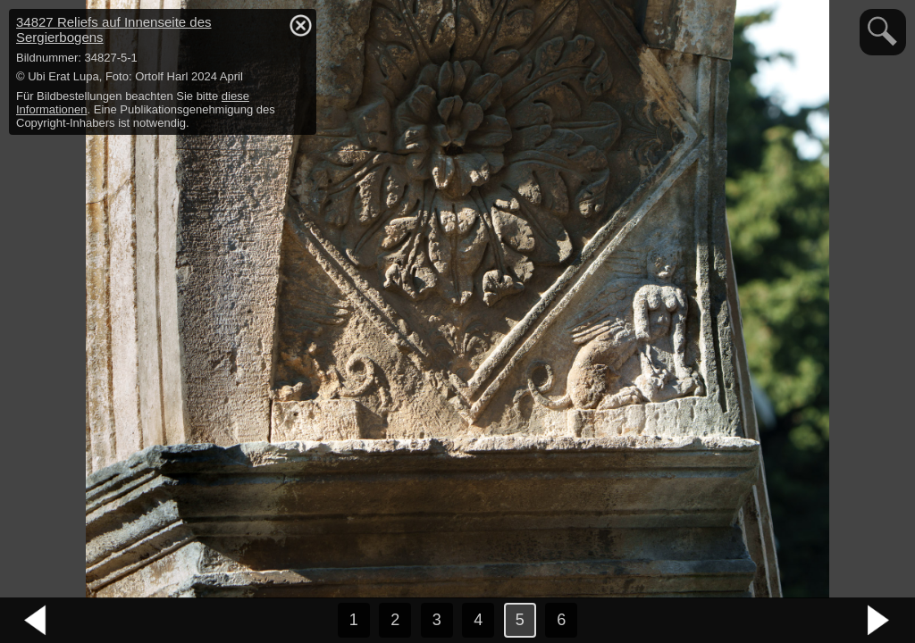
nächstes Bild (879, 620)
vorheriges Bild (35, 620)
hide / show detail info (300, 25)
